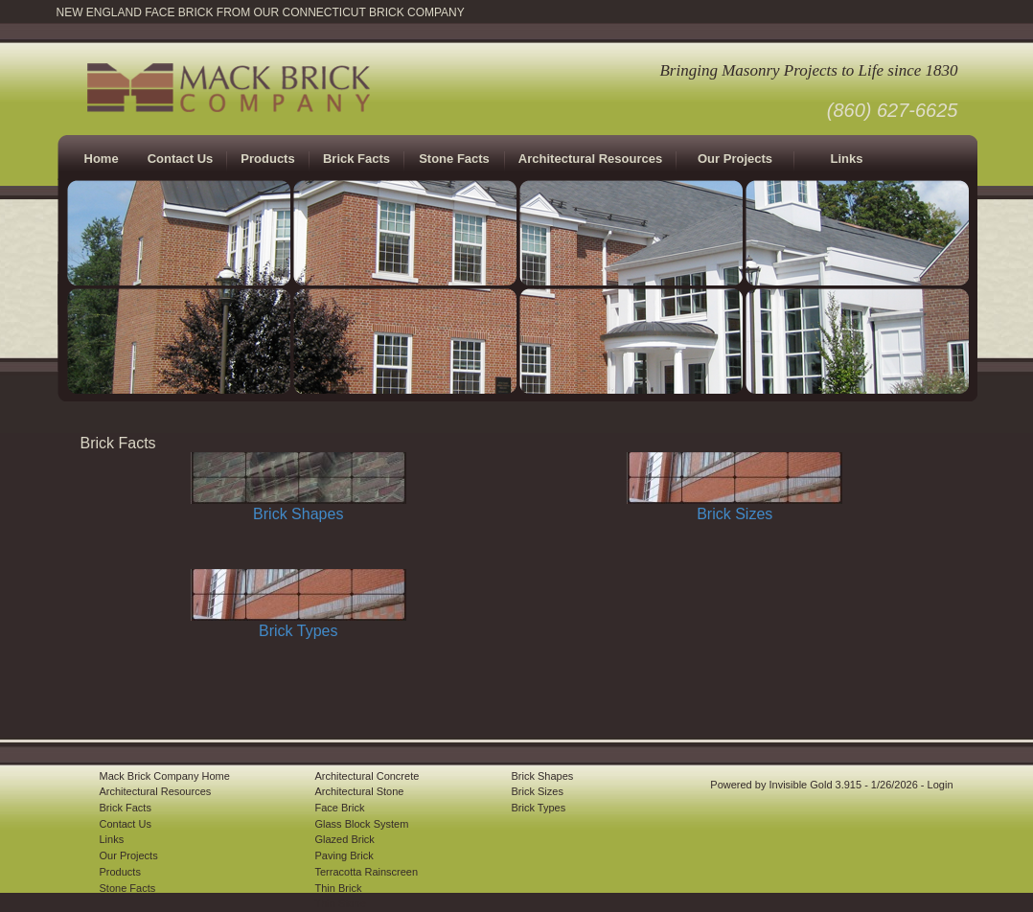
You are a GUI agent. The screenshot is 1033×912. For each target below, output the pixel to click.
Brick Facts (125, 807)
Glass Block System (362, 824)
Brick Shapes (298, 514)
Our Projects (735, 158)
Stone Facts (454, 158)
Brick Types (298, 631)
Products (120, 872)
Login (940, 784)
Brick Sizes (734, 514)
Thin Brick (338, 888)
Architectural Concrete (367, 776)
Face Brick (340, 807)
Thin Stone (340, 903)
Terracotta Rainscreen (367, 872)
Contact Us (181, 158)
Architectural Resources (590, 158)
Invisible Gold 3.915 (816, 784)
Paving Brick (344, 855)
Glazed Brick (345, 839)
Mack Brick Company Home (165, 776)
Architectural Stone (359, 791)
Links (847, 158)
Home (101, 158)
